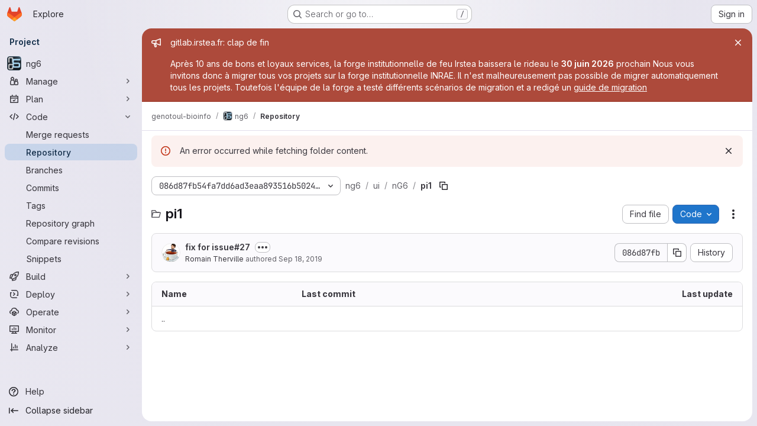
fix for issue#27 (217, 247)
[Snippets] (71, 258)
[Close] (738, 43)
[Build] (71, 276)
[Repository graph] (71, 223)
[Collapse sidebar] (71, 410)
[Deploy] (71, 294)
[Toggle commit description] (262, 247)
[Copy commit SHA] (677, 252)
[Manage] (71, 81)
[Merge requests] (71, 134)
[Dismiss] (729, 151)
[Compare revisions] (71, 241)
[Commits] (71, 187)
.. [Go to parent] (163, 319)
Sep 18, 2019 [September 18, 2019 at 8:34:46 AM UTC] (300, 258)
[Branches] (71, 170)
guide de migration (610, 87)
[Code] (71, 116)
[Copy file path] (443, 185)
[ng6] (71, 63)
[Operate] (71, 312)
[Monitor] (71, 329)
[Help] (71, 391)
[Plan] (71, 99)
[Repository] (71, 152)
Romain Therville (214, 258)
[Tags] (71, 205)
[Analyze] (71, 347)
